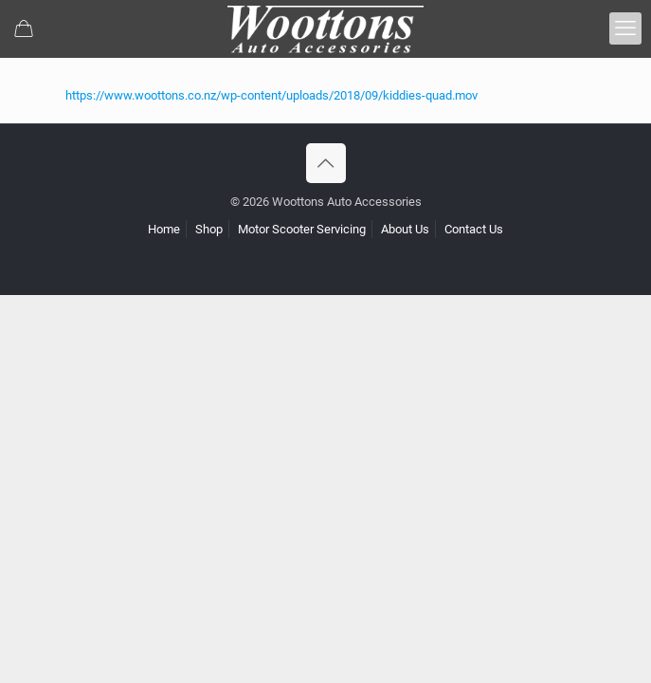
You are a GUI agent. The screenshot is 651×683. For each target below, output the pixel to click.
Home (164, 229)
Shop (209, 229)
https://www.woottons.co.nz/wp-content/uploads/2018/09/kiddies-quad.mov (271, 95)
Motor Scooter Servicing (302, 229)
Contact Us (473, 229)
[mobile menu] (625, 28)
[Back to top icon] (326, 163)
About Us (405, 229)
